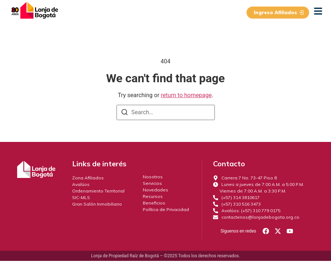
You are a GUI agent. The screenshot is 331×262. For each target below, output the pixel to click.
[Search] (124, 113)
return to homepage (186, 95)
